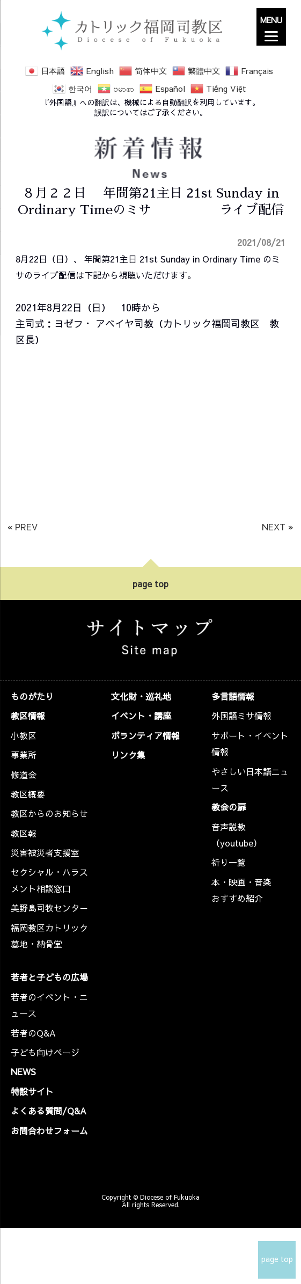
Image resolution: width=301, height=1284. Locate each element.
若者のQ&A (33, 1033)
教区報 (23, 833)
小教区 (23, 735)
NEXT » (277, 526)
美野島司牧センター (49, 908)
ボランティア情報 (145, 735)
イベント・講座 (141, 715)
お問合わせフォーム (49, 1130)
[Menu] (271, 27)
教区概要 (28, 794)
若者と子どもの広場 (49, 977)
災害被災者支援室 (45, 852)
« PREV (23, 526)
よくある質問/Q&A (48, 1111)
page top (150, 583)
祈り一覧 (228, 862)
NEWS (23, 1071)
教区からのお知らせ (49, 813)
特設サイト (32, 1091)
